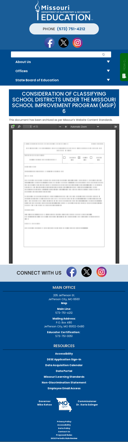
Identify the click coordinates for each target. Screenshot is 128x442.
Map (64, 303)
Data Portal (64, 371)
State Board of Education (64, 80)
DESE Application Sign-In (64, 359)
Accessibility (64, 354)
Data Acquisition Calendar (64, 365)
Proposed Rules (64, 435)
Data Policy (64, 428)
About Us (64, 62)
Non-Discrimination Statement (64, 382)
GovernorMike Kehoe (44, 403)
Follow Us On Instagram (79, 42)
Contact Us (64, 431)
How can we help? (124, 63)
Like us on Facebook (51, 42)
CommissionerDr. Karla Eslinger (87, 403)
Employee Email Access (64, 388)
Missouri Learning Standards (64, 377)
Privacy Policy (64, 421)
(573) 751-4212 (71, 29)
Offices (64, 71)
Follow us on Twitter (65, 42)
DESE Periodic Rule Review (64, 438)
